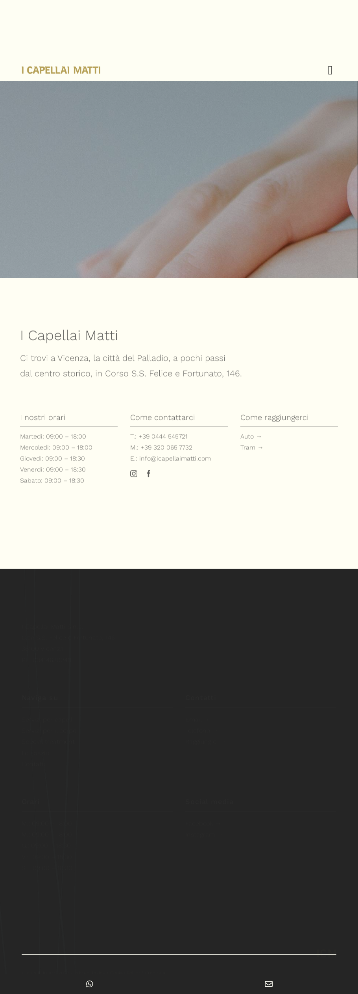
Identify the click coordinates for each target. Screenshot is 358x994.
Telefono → (201, 726)
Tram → (252, 450)
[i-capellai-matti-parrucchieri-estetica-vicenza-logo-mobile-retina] (326, 949)
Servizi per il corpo (49, 726)
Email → (197, 715)
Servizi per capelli (48, 715)
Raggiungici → (205, 737)
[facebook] (148, 476)
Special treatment (48, 737)
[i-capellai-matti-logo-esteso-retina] (61, 70)
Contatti (33, 759)
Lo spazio (35, 748)
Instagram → (204, 830)
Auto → (251, 439)
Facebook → (203, 819)
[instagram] (133, 476)
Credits (155, 968)
